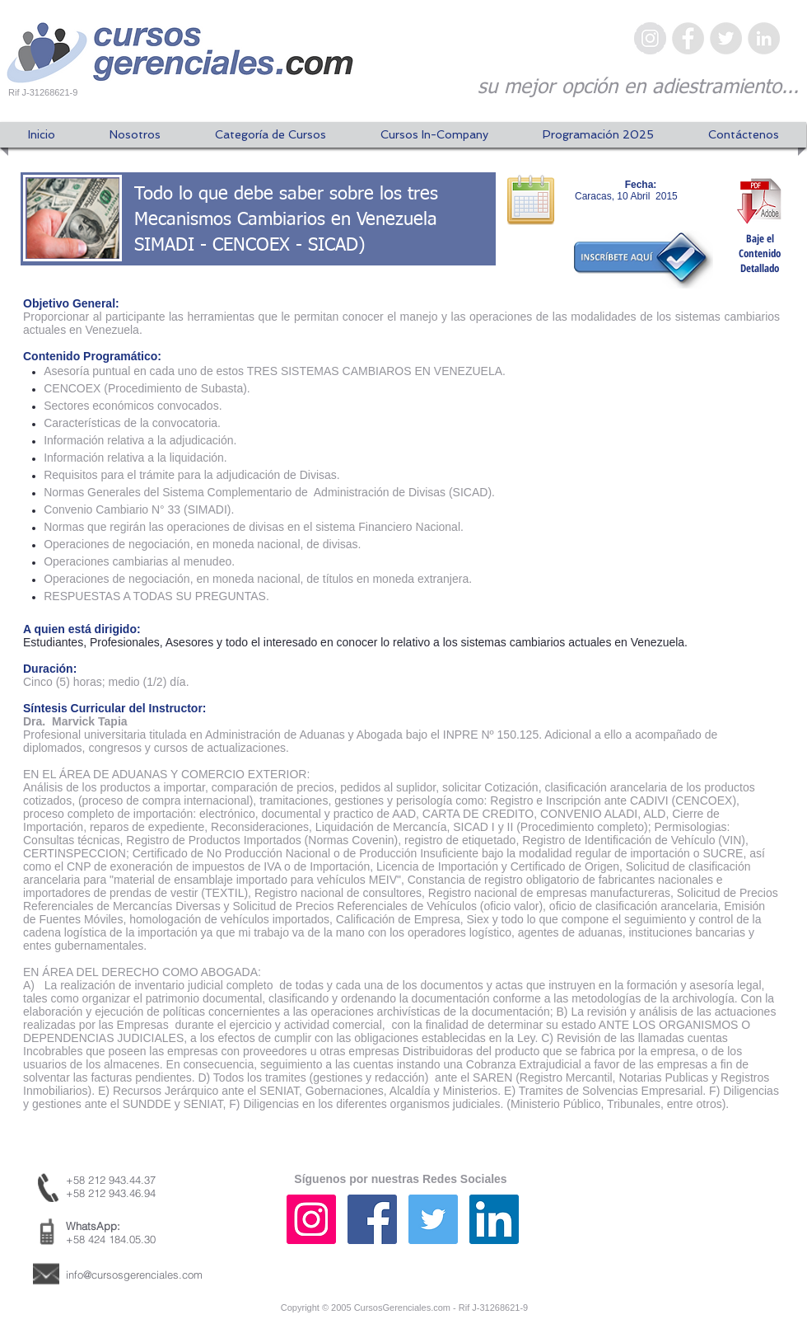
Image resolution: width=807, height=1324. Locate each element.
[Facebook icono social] (372, 1219)
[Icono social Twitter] (433, 1219)
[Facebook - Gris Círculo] (688, 38)
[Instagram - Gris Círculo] (650, 38)
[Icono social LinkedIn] (494, 1219)
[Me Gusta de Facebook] (696, 1235)
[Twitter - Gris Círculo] (726, 38)
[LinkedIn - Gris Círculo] (764, 38)
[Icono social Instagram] (311, 1219)
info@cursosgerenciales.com (134, 1274)
